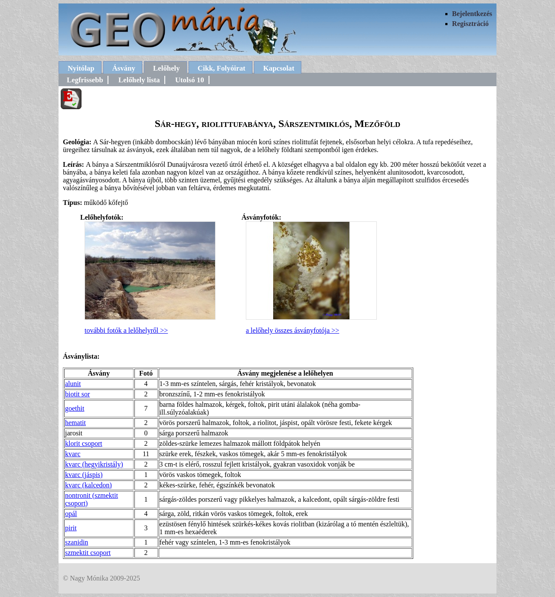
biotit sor (77, 394)
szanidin (76, 542)
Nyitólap (81, 68)
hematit (75, 422)
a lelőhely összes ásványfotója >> (292, 330)
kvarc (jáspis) (84, 474)
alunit (73, 383)
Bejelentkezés (472, 13)
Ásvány (123, 68)
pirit (71, 528)
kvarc (73, 453)
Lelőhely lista (139, 80)
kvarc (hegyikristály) (94, 464)
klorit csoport (83, 443)
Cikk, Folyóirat (221, 68)
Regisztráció (470, 23)
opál (71, 513)
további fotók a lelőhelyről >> (126, 330)
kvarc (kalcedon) (88, 485)
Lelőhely (166, 68)
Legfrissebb (85, 80)
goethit (74, 408)
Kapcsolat (278, 68)
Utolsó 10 (189, 80)
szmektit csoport (88, 552)
